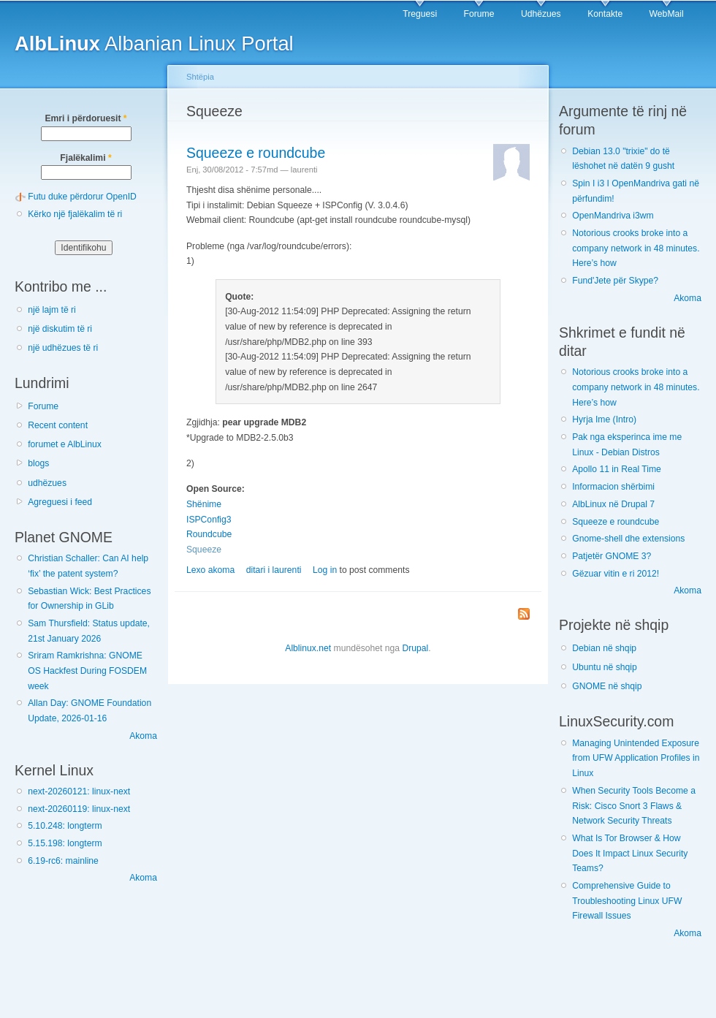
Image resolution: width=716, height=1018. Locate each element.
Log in (325, 570)
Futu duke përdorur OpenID (82, 196)
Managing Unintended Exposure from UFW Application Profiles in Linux (635, 758)
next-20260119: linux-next (79, 809)
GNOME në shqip (606, 686)
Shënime (203, 504)
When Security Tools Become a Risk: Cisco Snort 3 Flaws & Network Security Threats (634, 806)
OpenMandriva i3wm (612, 215)
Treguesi (420, 14)
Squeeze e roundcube (255, 153)
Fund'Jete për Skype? (615, 281)
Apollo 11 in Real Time (616, 469)
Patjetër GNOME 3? (611, 556)
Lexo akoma (210, 570)
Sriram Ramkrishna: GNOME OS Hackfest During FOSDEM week (87, 670)
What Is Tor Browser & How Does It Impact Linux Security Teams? (630, 853)
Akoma (143, 736)
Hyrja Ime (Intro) (604, 419)
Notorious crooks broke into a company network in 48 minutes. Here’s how (635, 248)
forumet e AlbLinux (65, 444)
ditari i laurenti (274, 570)
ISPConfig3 (209, 519)
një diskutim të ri (60, 329)
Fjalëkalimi (85, 158)
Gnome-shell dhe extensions (628, 538)
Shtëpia (200, 76)
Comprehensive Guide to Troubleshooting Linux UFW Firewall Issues (627, 901)
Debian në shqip (604, 648)
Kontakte (604, 14)
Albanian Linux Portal (154, 43)
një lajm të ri (52, 310)
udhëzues (47, 483)
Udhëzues (541, 14)
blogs (38, 463)
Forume (479, 14)
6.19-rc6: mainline (63, 861)
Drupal (415, 648)
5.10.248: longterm (65, 826)
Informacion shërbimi (613, 487)
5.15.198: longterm (65, 843)
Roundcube (209, 534)
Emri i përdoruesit (85, 118)
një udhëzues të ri (63, 348)
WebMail (667, 14)
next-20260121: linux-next (79, 791)
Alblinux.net (308, 648)
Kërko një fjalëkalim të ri (75, 214)
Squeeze (203, 549)
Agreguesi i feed (60, 502)
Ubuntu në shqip (604, 667)
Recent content (58, 425)
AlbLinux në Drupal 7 (613, 504)
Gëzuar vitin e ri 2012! (615, 574)
